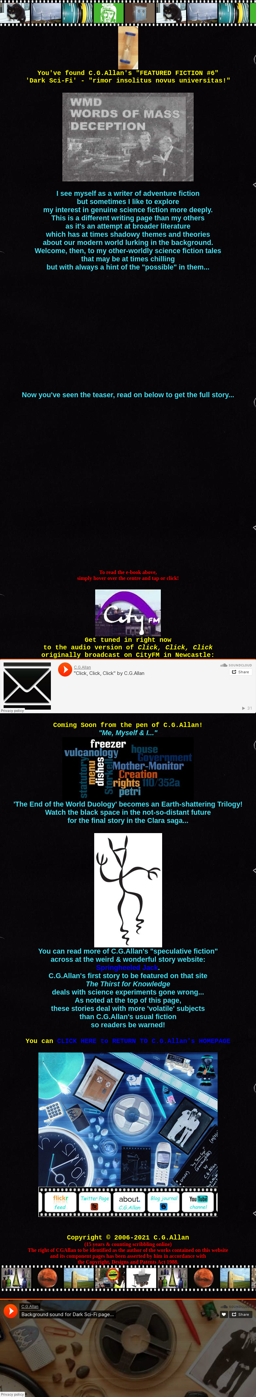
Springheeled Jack (127, 968)
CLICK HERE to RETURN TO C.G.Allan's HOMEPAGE (143, 1041)
